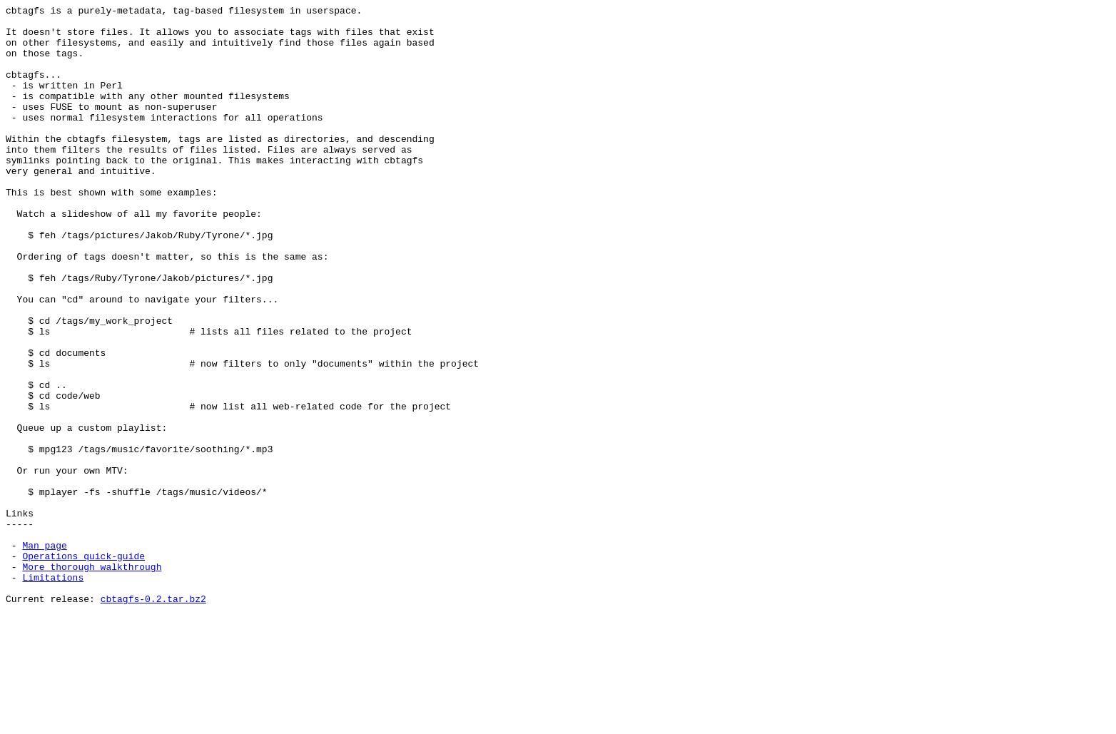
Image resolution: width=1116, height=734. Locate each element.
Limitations (52, 692)
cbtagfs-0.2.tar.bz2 (153, 718)
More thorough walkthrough (91, 679)
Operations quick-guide (83, 667)
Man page (44, 654)
